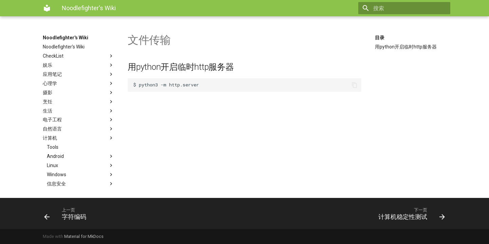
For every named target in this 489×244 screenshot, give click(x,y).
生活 (78, 111)
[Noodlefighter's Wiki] (47, 8)
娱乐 (78, 65)
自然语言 (78, 129)
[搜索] (410, 8)
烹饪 (78, 102)
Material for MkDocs (84, 236)
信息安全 (80, 184)
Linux (80, 165)
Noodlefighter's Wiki (65, 37)
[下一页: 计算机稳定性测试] (347, 213)
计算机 (78, 138)
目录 (379, 37)
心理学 (78, 83)
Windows (80, 174)
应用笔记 (78, 74)
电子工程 (78, 120)
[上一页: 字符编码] (141, 213)
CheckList (78, 56)
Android (80, 156)
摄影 (78, 92)
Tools (52, 147)
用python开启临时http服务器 (406, 46)
